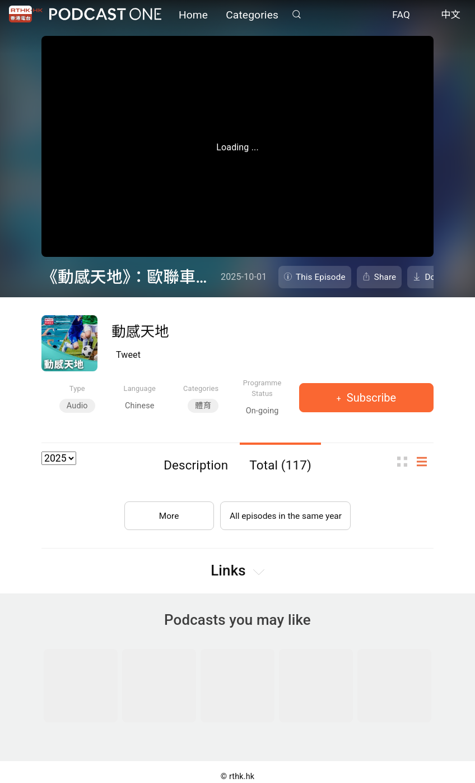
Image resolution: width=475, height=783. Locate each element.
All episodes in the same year (285, 513)
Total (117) (280, 465)
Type (77, 388)
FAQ (401, 15)
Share (385, 277)
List (425, 461)
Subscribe (370, 397)
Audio (77, 406)
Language (140, 388)
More (166, 513)
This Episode (321, 277)
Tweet (128, 354)
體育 (203, 406)
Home (193, 15)
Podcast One (105, 15)
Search (296, 15)
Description (196, 465)
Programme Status (262, 388)
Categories (252, 15)
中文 (450, 15)
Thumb (405, 461)
